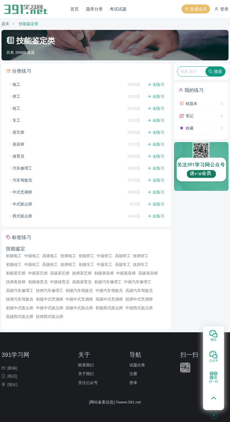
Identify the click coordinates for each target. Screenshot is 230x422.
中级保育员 (59, 282)
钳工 (16, 108)
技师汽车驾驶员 (19, 299)
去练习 (155, 84)
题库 (5, 24)
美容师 (18, 144)
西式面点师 (22, 216)
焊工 (16, 96)
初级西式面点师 (109, 308)
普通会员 (195, 8)
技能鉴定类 (28, 24)
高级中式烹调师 (109, 299)
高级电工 (50, 256)
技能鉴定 (15, 248)
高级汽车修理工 (19, 290)
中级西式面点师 (139, 308)
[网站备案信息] (102, 402)
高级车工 (123, 264)
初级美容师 (104, 273)
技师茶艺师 (82, 273)
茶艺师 (18, 132)
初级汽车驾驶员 (79, 290)
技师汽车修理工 (49, 290)
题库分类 (94, 9)
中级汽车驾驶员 (109, 290)
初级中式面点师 (19, 308)
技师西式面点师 (49, 316)
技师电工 (68, 256)
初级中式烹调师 (49, 299)
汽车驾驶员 (22, 180)
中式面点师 (22, 204)
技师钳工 (68, 264)
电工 (16, 84)
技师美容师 (15, 282)
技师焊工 (141, 256)
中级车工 (104, 264)
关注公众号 (88, 382)
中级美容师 (126, 273)
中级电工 (32, 256)
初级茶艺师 (15, 273)
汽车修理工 (22, 168)
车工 (16, 120)
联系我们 (86, 365)
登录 (221, 9)
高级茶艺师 (59, 273)
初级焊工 (86, 256)
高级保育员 (82, 282)
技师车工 (141, 264)
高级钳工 (50, 264)
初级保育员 (38, 282)
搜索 (215, 71)
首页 (74, 9)
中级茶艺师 (38, 273)
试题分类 (137, 365)
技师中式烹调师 (139, 299)
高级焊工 (123, 256)
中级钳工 (32, 264)
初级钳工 (14, 264)
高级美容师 (148, 273)
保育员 (18, 156)
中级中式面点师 (49, 308)
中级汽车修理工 (137, 282)
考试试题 (118, 9)
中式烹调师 (22, 192)
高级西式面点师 (19, 316)
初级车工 (86, 264)
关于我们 (86, 373)
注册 (133, 373)
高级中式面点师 (79, 308)
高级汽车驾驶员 (139, 290)
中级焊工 (104, 256)
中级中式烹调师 (79, 299)
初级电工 (14, 256)
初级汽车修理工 (108, 282)
